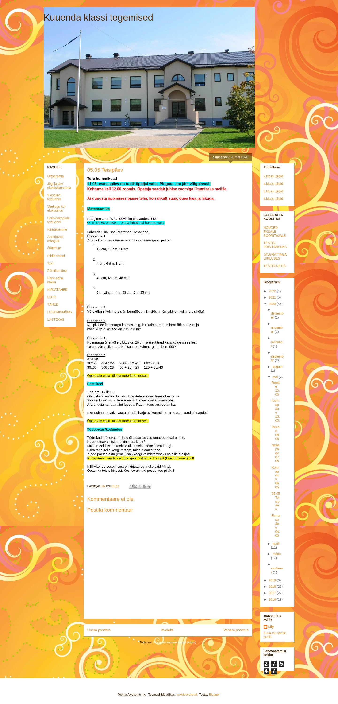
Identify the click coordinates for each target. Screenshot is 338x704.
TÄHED (52, 304)
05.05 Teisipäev (276, 501)
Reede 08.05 (276, 433)
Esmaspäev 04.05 (276, 525)
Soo (50, 263)
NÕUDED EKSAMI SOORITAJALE (275, 231)
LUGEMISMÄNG (59, 312)
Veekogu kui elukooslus (56, 208)
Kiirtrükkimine (57, 229)
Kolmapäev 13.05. (276, 410)
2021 (273, 297)
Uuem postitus (99, 630)
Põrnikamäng (57, 270)
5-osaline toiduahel (54, 197)
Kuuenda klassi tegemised (98, 17)
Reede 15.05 (276, 388)
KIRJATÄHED (57, 290)
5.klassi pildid (273, 191)
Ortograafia (55, 176)
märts (277, 554)
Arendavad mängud (55, 239)
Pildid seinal (56, 256)
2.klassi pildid (273, 176)
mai (276, 377)
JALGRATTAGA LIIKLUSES (275, 256)
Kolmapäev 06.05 (276, 477)
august (277, 367)
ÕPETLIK (54, 248)
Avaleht (167, 630)
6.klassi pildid (273, 199)
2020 (273, 304)
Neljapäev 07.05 (276, 453)
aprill (276, 543)
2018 (273, 586)
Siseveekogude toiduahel (58, 220)
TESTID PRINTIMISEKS (275, 245)
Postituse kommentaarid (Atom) (174, 642)
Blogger (214, 694)
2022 (273, 291)
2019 (273, 580)
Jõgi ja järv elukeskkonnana (59, 186)
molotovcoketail (187, 694)
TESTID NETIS (275, 266)
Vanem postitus (235, 630)
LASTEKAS (55, 319)
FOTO (52, 297)
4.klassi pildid (273, 184)
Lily (271, 627)
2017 (273, 593)
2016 (273, 599)
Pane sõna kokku (55, 280)
